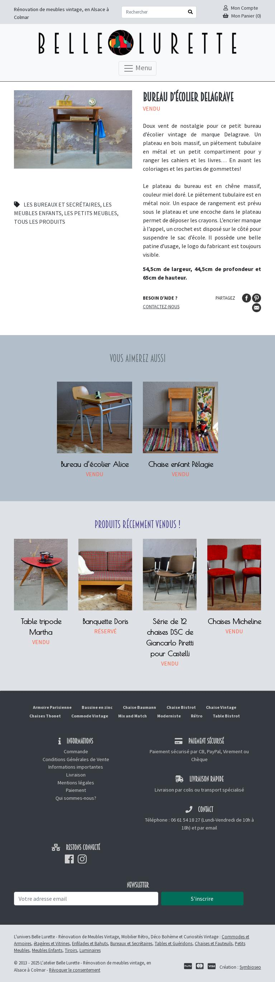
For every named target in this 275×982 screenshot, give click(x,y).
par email (207, 827)
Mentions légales (76, 782)
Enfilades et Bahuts (90, 943)
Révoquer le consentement (74, 970)
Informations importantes (75, 767)
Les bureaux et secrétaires (62, 204)
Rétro (196, 716)
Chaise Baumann (139, 707)
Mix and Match (132, 716)
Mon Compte (240, 8)
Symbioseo (250, 967)
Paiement (76, 790)
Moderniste (169, 716)
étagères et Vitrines (51, 943)
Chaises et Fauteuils (213, 943)
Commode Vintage (89, 716)
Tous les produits (39, 221)
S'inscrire (202, 898)
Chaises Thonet (45, 716)
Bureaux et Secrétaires (131, 943)
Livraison (76, 774)
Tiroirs (71, 950)
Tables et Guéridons (173, 943)
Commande (76, 751)
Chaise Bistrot (181, 707)
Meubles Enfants (47, 950)
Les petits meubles (90, 213)
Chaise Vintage (221, 707)
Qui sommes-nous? (76, 798)
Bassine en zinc (97, 707)
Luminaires (90, 950)
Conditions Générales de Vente (76, 759)
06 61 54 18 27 (185, 820)
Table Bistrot (226, 716)
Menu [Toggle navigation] (137, 68)
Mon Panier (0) (242, 16)
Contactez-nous (161, 306)
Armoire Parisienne (52, 707)
